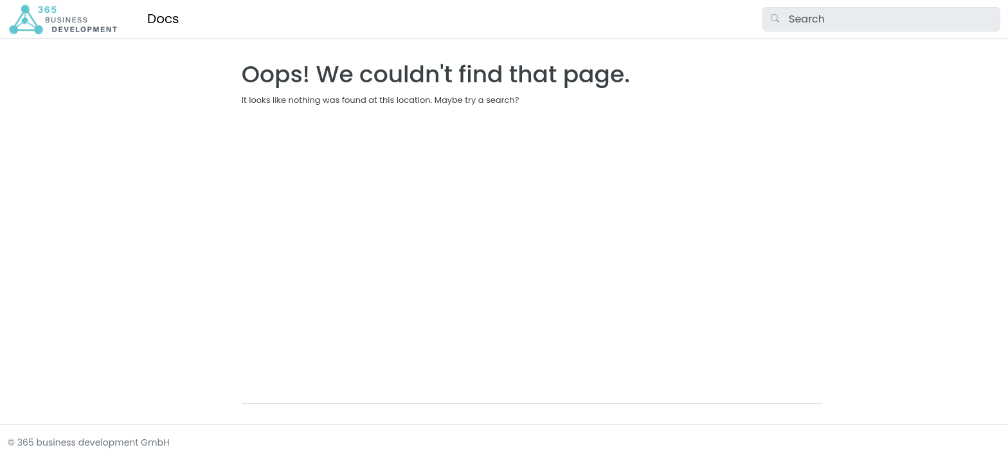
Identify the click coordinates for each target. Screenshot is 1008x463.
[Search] (881, 19)
